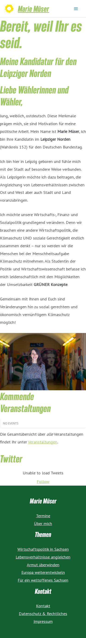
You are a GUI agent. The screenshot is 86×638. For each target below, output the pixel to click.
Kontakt (43, 605)
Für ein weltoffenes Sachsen (43, 580)
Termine (43, 515)
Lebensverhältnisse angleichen (43, 557)
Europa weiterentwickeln (43, 572)
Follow (43, 481)
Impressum (43, 621)
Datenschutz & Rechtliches (43, 613)
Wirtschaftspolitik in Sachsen (43, 549)
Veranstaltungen (42, 442)
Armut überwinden (43, 564)
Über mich (43, 523)
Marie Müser (33, 8)
